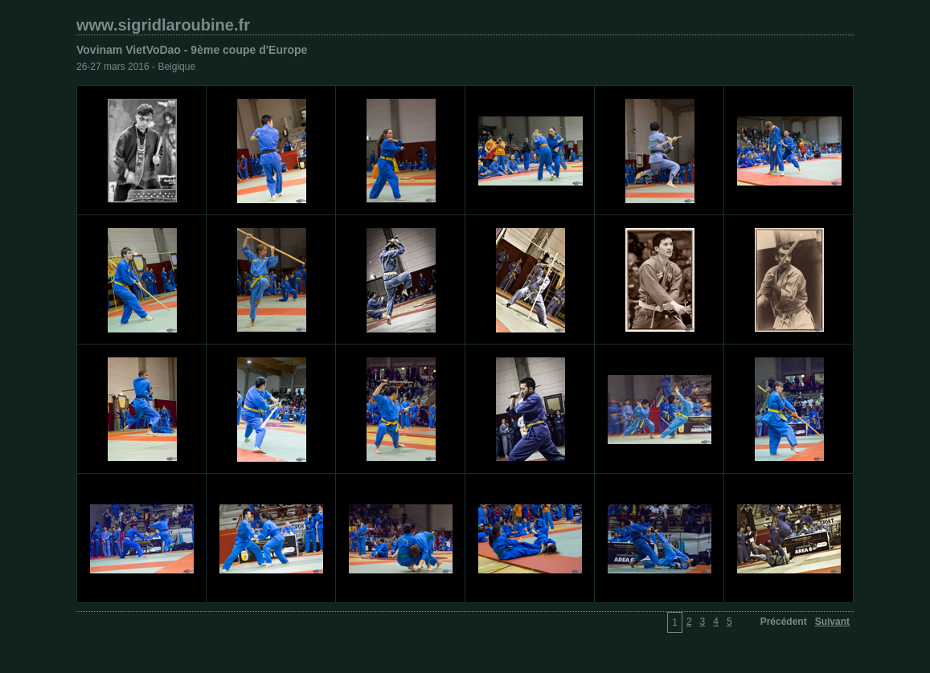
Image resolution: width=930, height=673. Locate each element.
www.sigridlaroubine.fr (163, 25)
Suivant (832, 621)
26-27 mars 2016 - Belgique (135, 66)
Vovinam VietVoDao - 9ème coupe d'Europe (191, 49)
